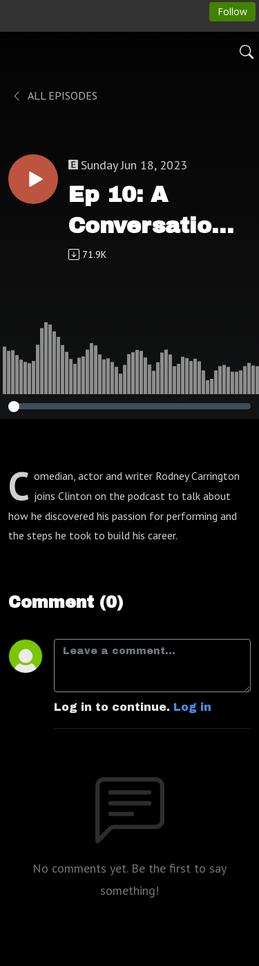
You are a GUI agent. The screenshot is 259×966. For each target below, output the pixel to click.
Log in (192, 707)
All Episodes (54, 95)
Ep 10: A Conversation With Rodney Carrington (147, 212)
